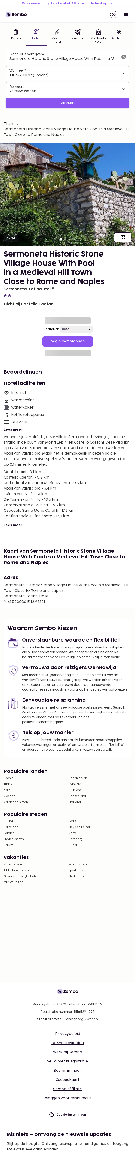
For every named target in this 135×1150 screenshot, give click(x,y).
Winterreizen (78, 864)
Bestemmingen (68, 1070)
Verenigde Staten (16, 802)
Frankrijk (75, 784)
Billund (8, 821)
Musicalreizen (13, 882)
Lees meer (13, 429)
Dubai (73, 845)
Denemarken (78, 778)
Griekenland (77, 796)
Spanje (8, 778)
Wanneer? (17, 71)
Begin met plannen (68, 341)
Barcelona (11, 827)
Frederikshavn (14, 839)
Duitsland (75, 790)
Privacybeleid (67, 1034)
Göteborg (75, 839)
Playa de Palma (79, 827)
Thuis (9, 124)
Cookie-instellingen (67, 1114)
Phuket (8, 845)
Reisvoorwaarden (67, 1043)
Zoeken (68, 103)
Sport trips (76, 870)
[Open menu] (125, 14)
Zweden (9, 796)
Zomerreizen (13, 864)
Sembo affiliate (67, 1089)
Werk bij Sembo (67, 1052)
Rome (73, 833)
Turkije (8, 784)
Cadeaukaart (67, 1080)
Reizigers (16, 87)
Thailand (75, 802)
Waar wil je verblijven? (26, 54)
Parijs (72, 821)
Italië (7, 790)
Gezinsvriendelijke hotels (21, 876)
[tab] (16, 36)
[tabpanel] (67, 79)
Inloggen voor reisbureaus (67, 1098)
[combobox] (63, 59)
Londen (9, 833)
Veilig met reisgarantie (67, 1061)
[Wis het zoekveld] (123, 57)
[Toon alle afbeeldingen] (122, 237)
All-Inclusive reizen (17, 870)
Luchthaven (50, 329)
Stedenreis (76, 876)
